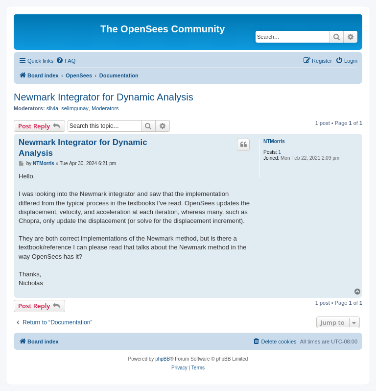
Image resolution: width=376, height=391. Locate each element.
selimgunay (75, 108)
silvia (52, 108)
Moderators (105, 108)
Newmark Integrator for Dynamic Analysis (103, 97)
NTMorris (274, 141)
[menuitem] (65, 61)
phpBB (162, 359)
